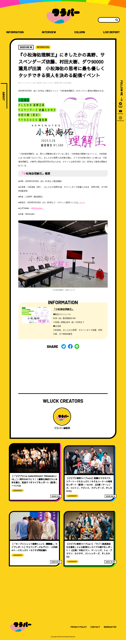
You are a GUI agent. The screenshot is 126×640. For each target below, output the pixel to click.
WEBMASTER (109, 628)
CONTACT (95, 628)
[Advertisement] (63, 371)
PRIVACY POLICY (78, 628)
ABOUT (3, 96)
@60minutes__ (37, 208)
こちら (81, 202)
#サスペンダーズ (25, 83)
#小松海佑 (68, 83)
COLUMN (79, 32)
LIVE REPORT (111, 32)
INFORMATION (15, 32)
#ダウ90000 (37, 83)
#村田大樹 (59, 83)
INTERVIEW (49, 32)
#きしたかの (48, 83)
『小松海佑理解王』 (64, 309)
